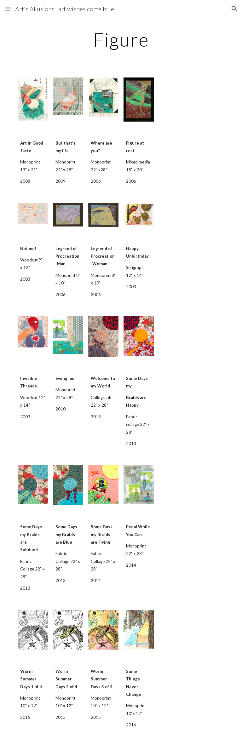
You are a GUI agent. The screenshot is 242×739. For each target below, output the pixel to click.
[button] (7, 8)
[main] (121, 39)
